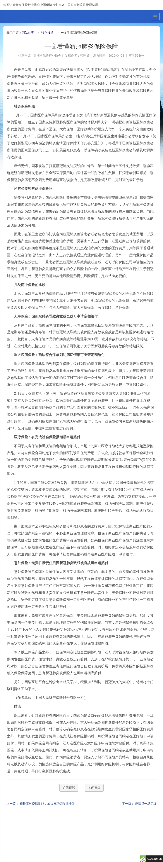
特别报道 (47, 32)
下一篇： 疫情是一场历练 (139, 803)
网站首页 (28, 32)
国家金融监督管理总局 (82, 5)
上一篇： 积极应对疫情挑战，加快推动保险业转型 (41, 803)
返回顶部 (69, 787)
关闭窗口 (94, 787)
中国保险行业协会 (52, 5)
